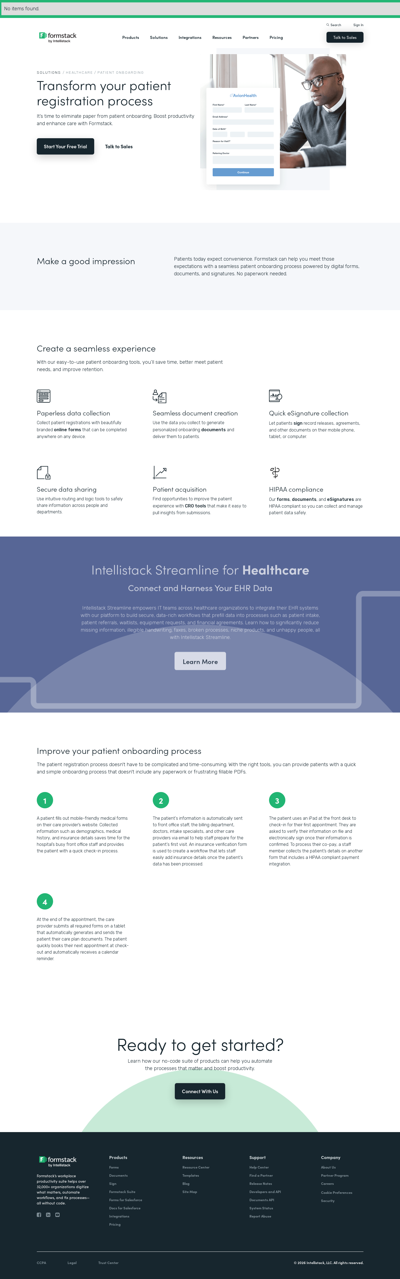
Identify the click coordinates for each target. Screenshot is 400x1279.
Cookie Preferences (336, 1192)
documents (213, 429)
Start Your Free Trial (65, 146)
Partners (251, 37)
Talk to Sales (345, 37)
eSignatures (340, 499)
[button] (131, 37)
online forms (67, 429)
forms (283, 499)
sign (298, 423)
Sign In (358, 24)
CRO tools (195, 505)
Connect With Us (200, 1091)
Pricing (276, 37)
